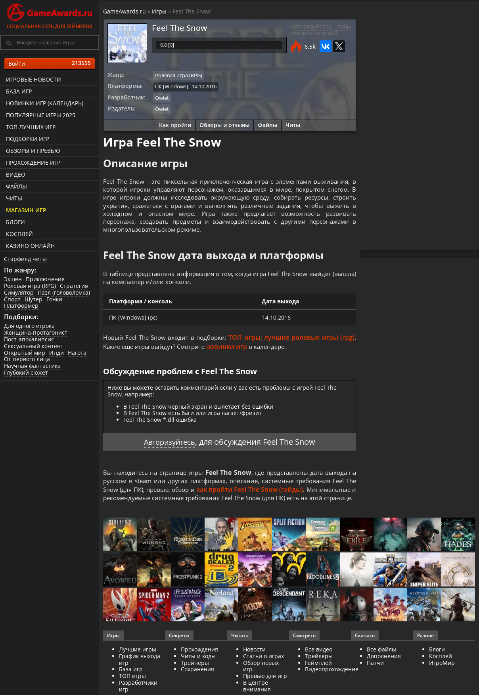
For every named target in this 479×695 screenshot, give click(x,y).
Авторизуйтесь (169, 448)
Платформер (21, 305)
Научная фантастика (32, 365)
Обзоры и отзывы (224, 124)
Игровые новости (33, 79)
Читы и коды (198, 673)
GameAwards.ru (124, 11)
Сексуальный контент (33, 346)
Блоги (15, 222)
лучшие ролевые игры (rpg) (310, 344)
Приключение (45, 279)
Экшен (13, 279)
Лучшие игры (137, 666)
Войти (49, 63)
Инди (56, 352)
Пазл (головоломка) (64, 292)
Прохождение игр (33, 162)
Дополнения (384, 673)
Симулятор (19, 292)
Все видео (318, 666)
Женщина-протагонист (35, 332)
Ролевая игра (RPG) (30, 285)
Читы (14, 198)
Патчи (375, 680)
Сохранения (197, 686)
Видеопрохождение (331, 686)
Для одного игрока (29, 325)
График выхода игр (139, 676)
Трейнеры (195, 680)
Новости (254, 666)
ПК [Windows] (171, 85)
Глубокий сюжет (26, 372)
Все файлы (381, 666)
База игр (19, 91)
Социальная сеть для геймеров (49, 15)
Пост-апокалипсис (29, 339)
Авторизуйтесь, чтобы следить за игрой (321, 30)
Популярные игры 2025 (40, 115)
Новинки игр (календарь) (44, 103)
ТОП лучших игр (31, 127)
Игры (159, 11)
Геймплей (318, 680)
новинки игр (232, 352)
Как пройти (175, 124)
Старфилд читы (25, 259)
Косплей (19, 234)
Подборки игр (27, 139)
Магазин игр (26, 210)
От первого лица (27, 359)
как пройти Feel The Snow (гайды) (297, 496)
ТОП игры (246, 344)
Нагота (77, 352)
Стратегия (74, 285)
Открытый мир (24, 352)
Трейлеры (319, 673)
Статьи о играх (263, 673)
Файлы (16, 186)
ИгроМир (442, 680)
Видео (15, 174)
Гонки (54, 299)
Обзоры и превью (33, 150)
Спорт (12, 299)
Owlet (162, 97)
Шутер (33, 299)
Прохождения (199, 666)
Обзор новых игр (261, 683)
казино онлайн (30, 245)
